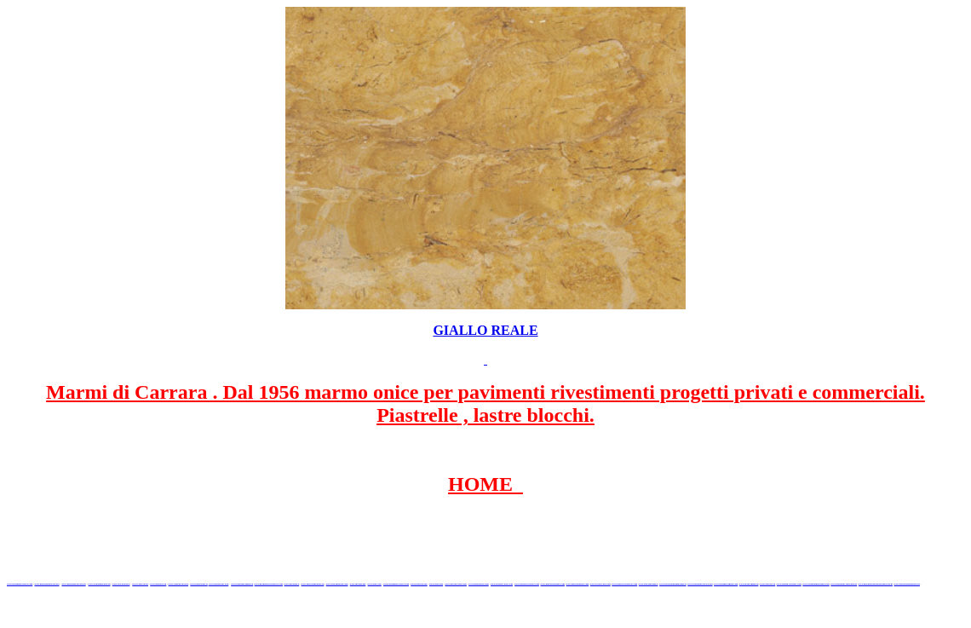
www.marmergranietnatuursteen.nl (876, 584)
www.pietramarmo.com (577, 584)
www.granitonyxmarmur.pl (843, 584)
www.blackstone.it (121, 584)
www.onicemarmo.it (648, 584)
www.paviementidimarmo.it (673, 584)
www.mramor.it (292, 584)
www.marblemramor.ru (313, 584)
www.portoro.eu (767, 584)
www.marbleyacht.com (502, 584)
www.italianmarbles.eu (100, 584)
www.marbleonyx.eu (218, 584)
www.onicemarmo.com (337, 584)
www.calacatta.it (140, 584)
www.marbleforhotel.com (526, 584)
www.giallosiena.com (478, 584)
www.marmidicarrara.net (46, 584)
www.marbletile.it (199, 584)
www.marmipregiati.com (726, 584)
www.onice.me (375, 584)
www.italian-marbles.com (789, 584)
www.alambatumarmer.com (815, 584)
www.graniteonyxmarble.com (269, 584)
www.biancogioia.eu (749, 584)
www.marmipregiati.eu (242, 584)
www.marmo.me (358, 584)
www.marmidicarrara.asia (396, 584)
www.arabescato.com (600, 584)
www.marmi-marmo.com (552, 584)
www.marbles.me (419, 584)
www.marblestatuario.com (624, 584)
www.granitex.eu (158, 584)
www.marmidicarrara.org (699, 584)
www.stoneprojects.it (179, 584)
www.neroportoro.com (455, 584)
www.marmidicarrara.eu (73, 584)
